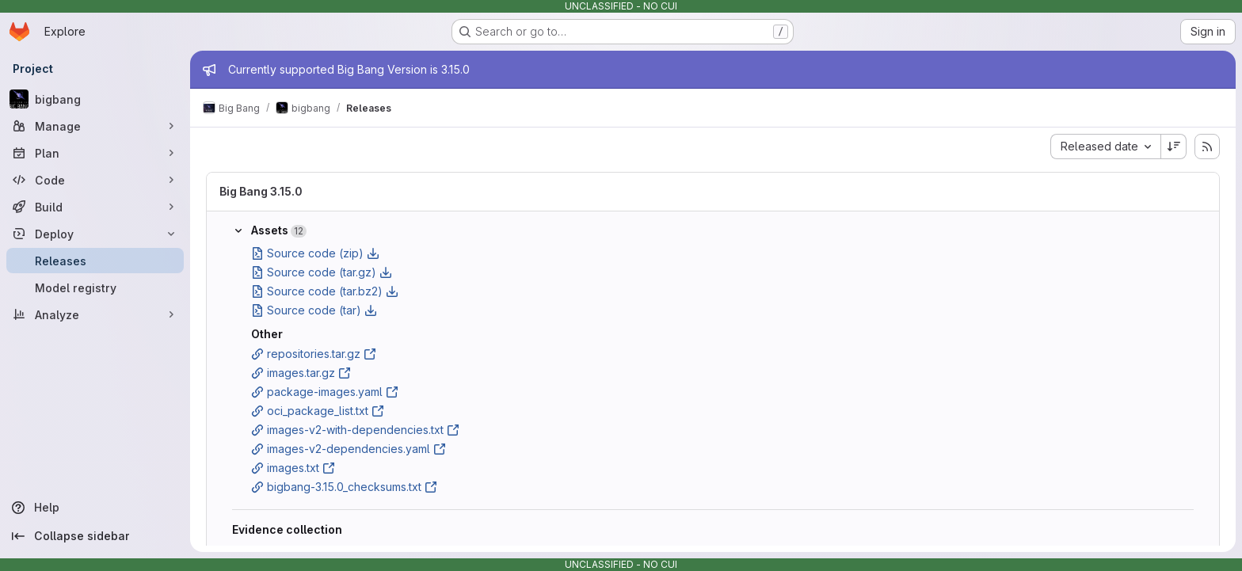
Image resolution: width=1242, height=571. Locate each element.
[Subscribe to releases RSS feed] (1207, 146)
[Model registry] (95, 287)
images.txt (293, 467)
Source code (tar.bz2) (324, 291)
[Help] (95, 507)
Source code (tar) (314, 310)
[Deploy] (95, 233)
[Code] (95, 179)
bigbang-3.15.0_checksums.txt (344, 486)
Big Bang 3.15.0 (261, 191)
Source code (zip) (315, 253)
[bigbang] (95, 99)
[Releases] (95, 260)
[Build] (95, 206)
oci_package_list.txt (317, 410)
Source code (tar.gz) (321, 272)
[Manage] (95, 126)
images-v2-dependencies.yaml (348, 448)
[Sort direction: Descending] (1174, 146)
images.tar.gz (301, 372)
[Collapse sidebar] (95, 536)
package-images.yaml (324, 391)
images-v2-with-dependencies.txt (355, 429)
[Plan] (95, 153)
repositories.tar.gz (313, 353)
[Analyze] (95, 314)
